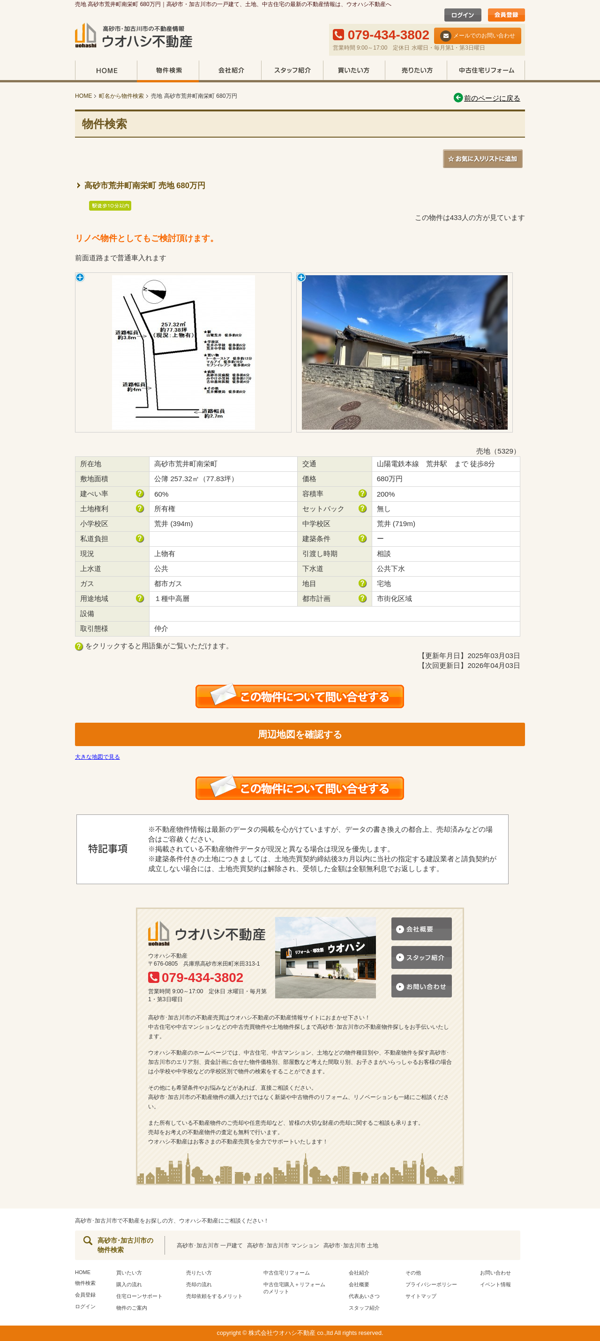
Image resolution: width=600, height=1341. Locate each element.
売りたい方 (416, 71)
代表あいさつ (364, 1296)
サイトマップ (420, 1296)
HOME (106, 71)
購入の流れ (129, 1284)
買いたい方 (354, 71)
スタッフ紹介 (292, 71)
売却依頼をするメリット (214, 1296)
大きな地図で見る (97, 757)
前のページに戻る (486, 98)
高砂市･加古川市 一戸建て (210, 1245)
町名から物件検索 (121, 96)
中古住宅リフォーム (486, 71)
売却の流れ (199, 1284)
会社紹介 (230, 71)
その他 (413, 1272)
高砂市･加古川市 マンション (283, 1245)
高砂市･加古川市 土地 (350, 1245)
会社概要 (359, 1284)
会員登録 (85, 1294)
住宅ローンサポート (139, 1296)
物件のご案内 (131, 1308)
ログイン (85, 1306)
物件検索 (168, 71)
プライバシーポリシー (431, 1284)
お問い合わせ (495, 1272)
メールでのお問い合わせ (477, 36)
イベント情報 (495, 1284)
